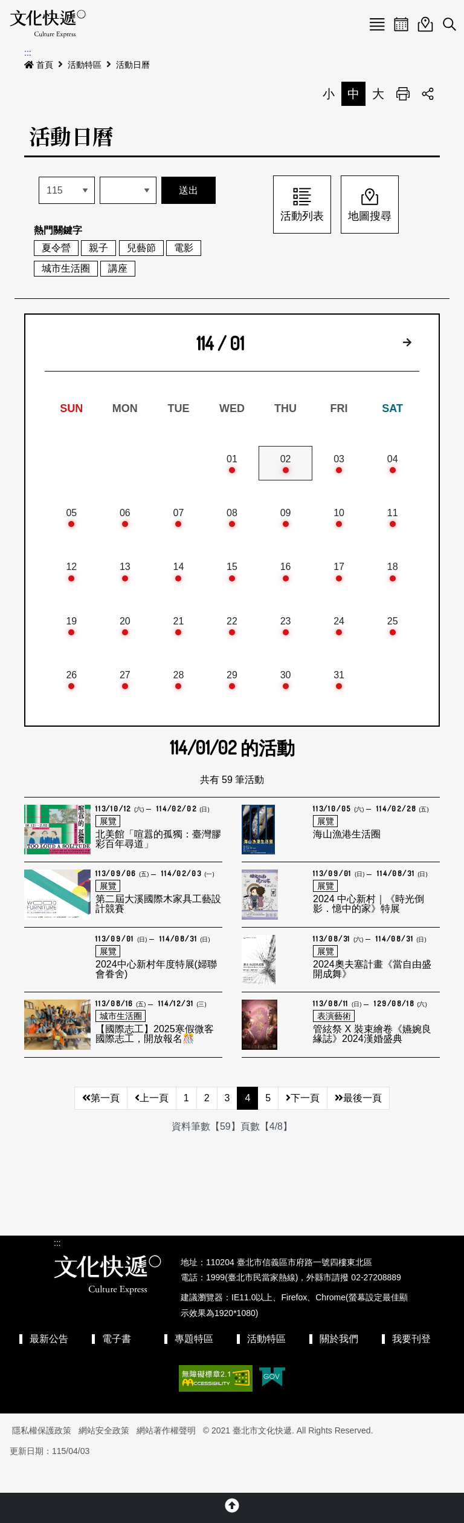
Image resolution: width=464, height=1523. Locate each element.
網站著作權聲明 (166, 1454)
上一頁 (152, 1122)
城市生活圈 (66, 268)
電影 (183, 248)
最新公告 (49, 1363)
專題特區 (194, 1363)
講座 (117, 268)
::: (27, 52)
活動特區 (85, 65)
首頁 (38, 65)
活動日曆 (133, 65)
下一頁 (303, 1122)
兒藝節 (141, 248)
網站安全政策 (104, 1454)
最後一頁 (358, 1122)
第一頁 (101, 1122)
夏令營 (56, 248)
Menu (377, 24)
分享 (428, 94)
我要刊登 (411, 1363)
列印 (403, 94)
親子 (98, 248)
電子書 (116, 1363)
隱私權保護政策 (41, 1454)
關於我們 (339, 1363)
